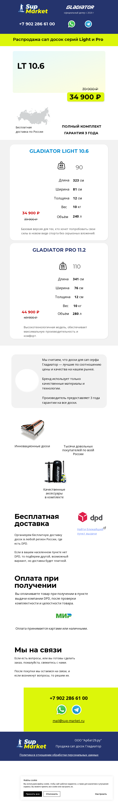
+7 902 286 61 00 (37, 23)
